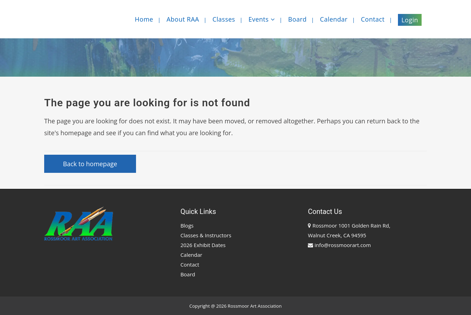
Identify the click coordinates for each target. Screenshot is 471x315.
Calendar (191, 254)
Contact (190, 264)
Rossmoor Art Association (255, 306)
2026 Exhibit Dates (203, 244)
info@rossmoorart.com (342, 244)
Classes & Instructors (206, 235)
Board (188, 274)
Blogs (187, 225)
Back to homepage (90, 164)
